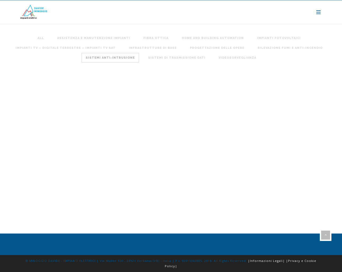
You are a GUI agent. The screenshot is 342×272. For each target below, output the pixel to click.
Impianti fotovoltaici (279, 38)
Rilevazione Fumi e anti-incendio (290, 48)
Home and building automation (213, 38)
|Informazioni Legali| (266, 261)
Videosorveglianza (237, 57)
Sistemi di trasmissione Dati (177, 57)
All (41, 38)
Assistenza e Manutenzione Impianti (93, 38)
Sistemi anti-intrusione (110, 57)
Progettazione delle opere (217, 48)
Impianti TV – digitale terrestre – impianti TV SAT (66, 48)
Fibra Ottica (155, 38)
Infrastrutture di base (153, 48)
